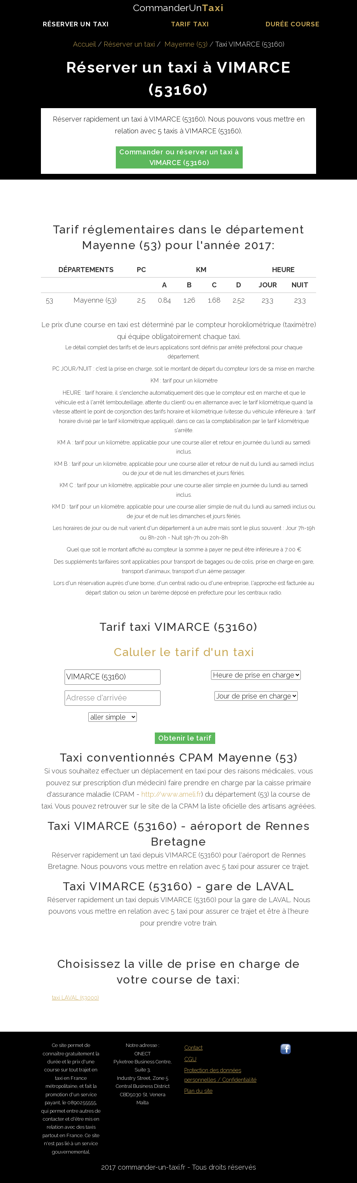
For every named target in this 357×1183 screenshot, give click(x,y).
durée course (293, 24)
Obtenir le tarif (185, 738)
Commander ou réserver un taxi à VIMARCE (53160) (179, 157)
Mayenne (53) (186, 44)
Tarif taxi (190, 24)
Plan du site (198, 1090)
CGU (190, 1059)
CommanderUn (178, 7)
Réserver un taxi (76, 24)
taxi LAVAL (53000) (75, 997)
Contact (193, 1047)
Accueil (84, 44)
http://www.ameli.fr (171, 794)
